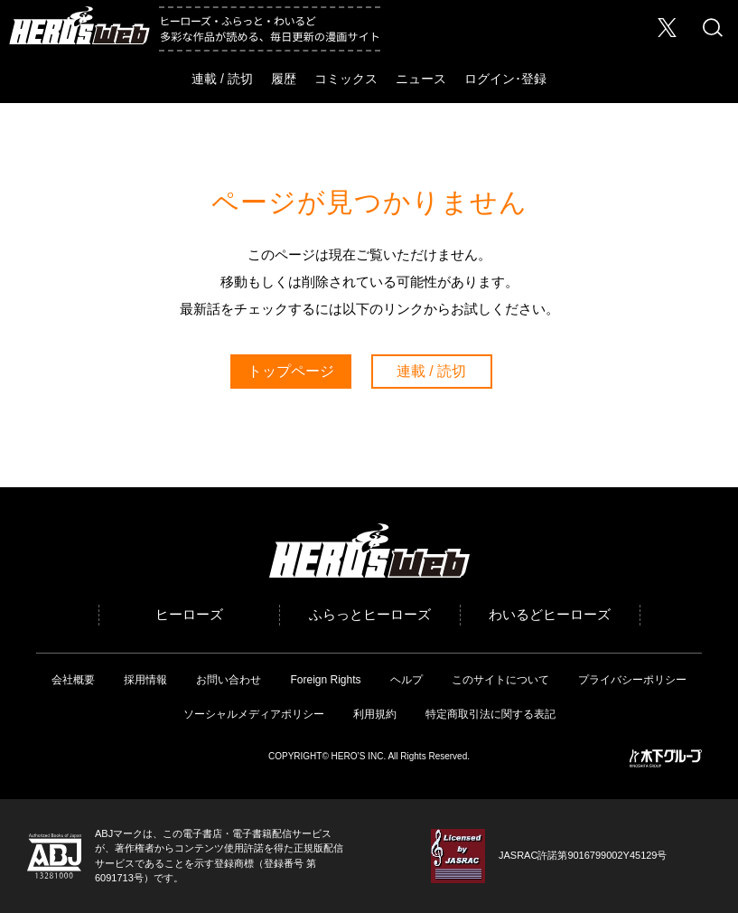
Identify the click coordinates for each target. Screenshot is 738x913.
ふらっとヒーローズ (370, 614)
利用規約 (375, 714)
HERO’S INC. (359, 756)
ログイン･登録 (505, 78)
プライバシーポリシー (632, 679)
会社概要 (73, 679)
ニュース (421, 78)
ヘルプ (406, 679)
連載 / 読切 (222, 78)
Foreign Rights (325, 679)
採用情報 (145, 679)
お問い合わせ (228, 679)
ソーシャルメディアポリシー (253, 714)
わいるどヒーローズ (550, 614)
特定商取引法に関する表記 (490, 714)
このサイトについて (500, 679)
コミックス (346, 78)
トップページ (291, 371)
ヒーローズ (189, 614)
